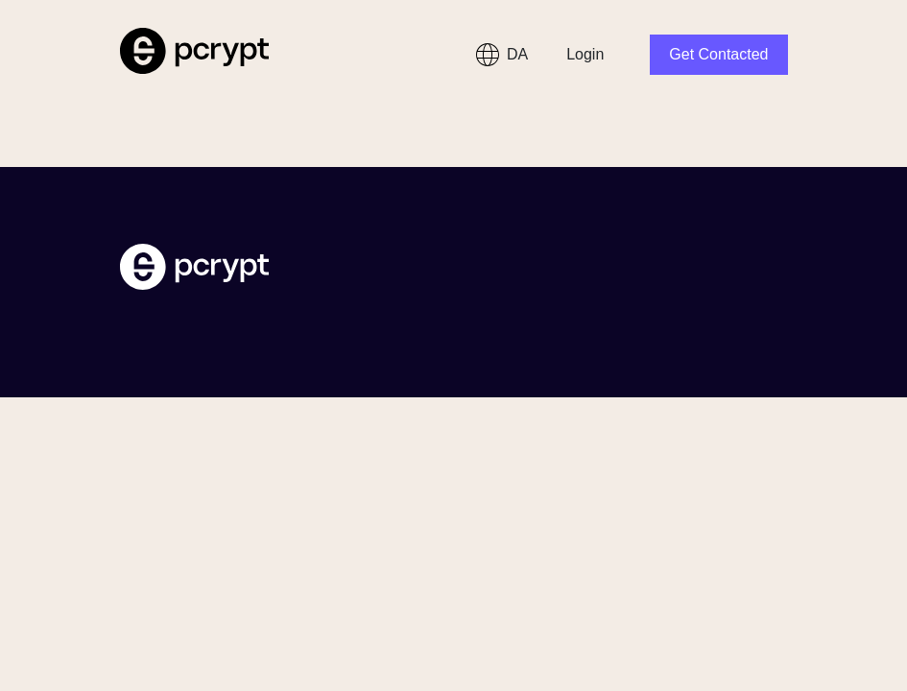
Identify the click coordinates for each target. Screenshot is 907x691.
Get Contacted (718, 54)
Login (585, 54)
